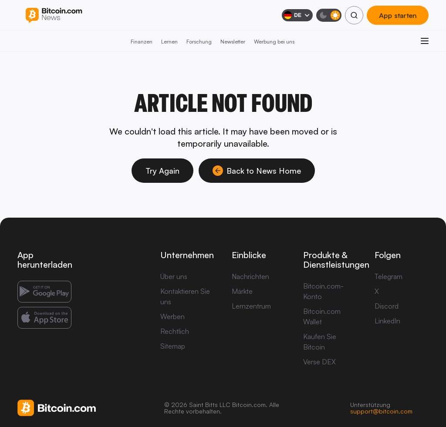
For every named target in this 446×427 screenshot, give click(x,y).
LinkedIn (387, 320)
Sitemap (172, 346)
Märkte (242, 291)
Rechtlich (174, 331)
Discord (387, 306)
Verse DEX (319, 361)
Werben (172, 316)
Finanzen (141, 41)
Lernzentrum (251, 306)
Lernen (169, 41)
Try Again (162, 170)
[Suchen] (354, 15)
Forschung (199, 41)
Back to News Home (257, 170)
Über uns (173, 276)
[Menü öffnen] (425, 41)
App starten (397, 15)
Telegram (388, 276)
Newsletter (232, 41)
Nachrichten (250, 276)
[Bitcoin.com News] (53, 15)
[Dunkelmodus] (328, 15)
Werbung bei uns (274, 41)
